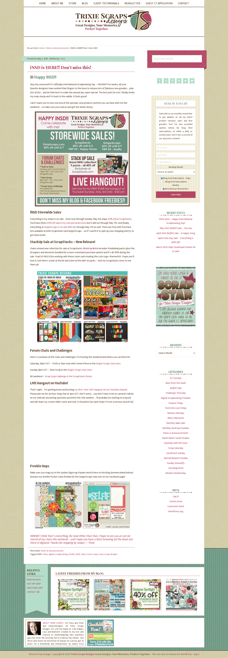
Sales (83, 554)
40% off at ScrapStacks (120, 219)
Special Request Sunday (176, 458)
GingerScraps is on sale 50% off (60, 227)
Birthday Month (176, 167)
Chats (45, 554)
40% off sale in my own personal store (66, 223)
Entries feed (176, 501)
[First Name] (176, 148)
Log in (176, 496)
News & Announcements (52, 550)
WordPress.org (175, 511)
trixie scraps (92, 554)
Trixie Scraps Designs (114, 20)
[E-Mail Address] (176, 162)
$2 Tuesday (176, 378)
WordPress (186, 654)
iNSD (78, 554)
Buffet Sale (176, 388)
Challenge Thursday (176, 393)
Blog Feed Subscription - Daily (177, 178)
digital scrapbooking (58, 554)
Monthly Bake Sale (175, 423)
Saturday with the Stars (176, 443)
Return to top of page (40, 654)
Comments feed (176, 506)
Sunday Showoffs (176, 463)
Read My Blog (34, 579)
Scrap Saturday (175, 448)
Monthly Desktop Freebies (175, 428)
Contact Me (33, 592)
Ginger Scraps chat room (108, 363)
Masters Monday (175, 413)
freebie (71, 554)
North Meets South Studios (176, 438)
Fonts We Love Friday (176, 408)
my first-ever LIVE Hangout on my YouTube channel (101, 389)
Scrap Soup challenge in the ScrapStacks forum (68, 376)
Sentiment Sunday (175, 453)
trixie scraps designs (108, 554)
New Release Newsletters (177, 188)
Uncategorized (175, 468)
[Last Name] (176, 155)
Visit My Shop (34, 583)
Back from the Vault (176, 383)
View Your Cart (35, 587)
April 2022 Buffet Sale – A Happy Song (175, 233)
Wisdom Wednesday (175, 473)
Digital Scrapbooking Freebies (176, 398)
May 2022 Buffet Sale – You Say (176, 228)
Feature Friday (175, 403)
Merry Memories (176, 418)
